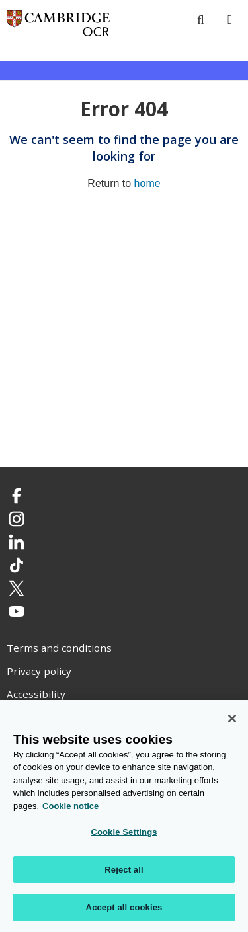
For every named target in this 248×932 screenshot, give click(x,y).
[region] (124, 816)
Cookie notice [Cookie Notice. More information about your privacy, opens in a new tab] (70, 806)
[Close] (232, 718)
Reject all (123, 869)
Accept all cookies (124, 907)
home (147, 183)
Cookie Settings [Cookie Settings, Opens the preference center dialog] (124, 832)
